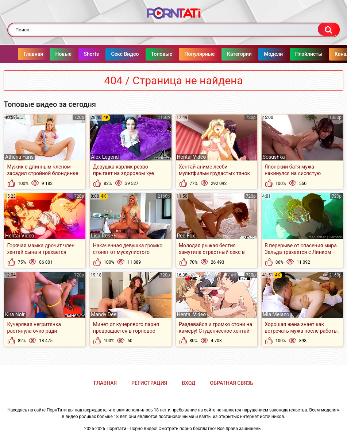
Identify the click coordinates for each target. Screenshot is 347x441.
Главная (18, 54)
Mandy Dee (103, 314)
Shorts (76, 54)
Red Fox (186, 236)
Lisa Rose (102, 236)
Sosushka (274, 157)
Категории (224, 54)
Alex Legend (105, 157)
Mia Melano (276, 314)
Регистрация (149, 383)
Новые (49, 54)
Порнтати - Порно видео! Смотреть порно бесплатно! (161, 428)
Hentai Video (191, 157)
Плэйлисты (294, 54)
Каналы (329, 54)
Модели (258, 54)
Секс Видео (110, 54)
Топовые (147, 54)
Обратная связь (231, 383)
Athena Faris (19, 157)
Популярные (185, 54)
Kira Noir (15, 314)
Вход (188, 383)
